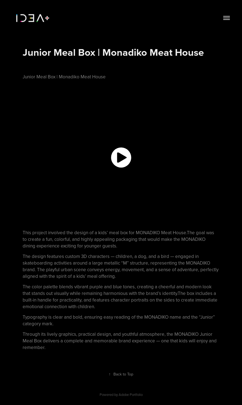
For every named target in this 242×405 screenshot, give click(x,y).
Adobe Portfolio (131, 394)
